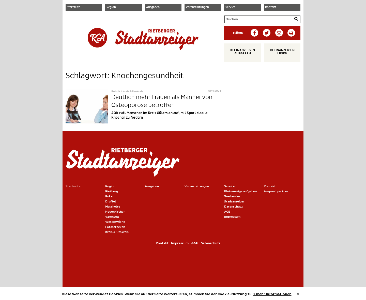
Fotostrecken (115, 227)
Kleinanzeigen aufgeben (242, 52)
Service (230, 7)
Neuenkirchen (115, 211)
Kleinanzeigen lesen (282, 52)
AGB (227, 211)
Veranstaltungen (197, 7)
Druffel (110, 201)
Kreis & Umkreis (117, 232)
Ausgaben (153, 7)
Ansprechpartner (276, 191)
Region (111, 7)
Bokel (109, 196)
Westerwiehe (115, 222)
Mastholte (112, 206)
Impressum (232, 216)
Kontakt (270, 7)
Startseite (73, 7)
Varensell (112, 216)
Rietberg (111, 191)
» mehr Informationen (272, 294)
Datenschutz (233, 206)
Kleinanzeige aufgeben (240, 191)
